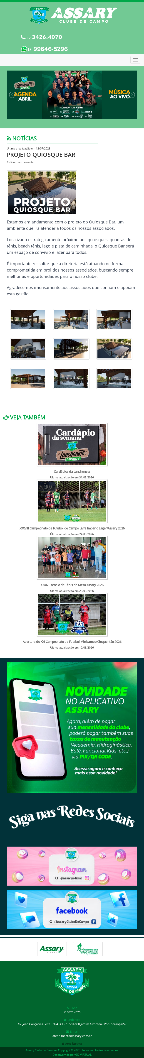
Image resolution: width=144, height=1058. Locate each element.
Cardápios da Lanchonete (72, 471)
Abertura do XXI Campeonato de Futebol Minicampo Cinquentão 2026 (72, 641)
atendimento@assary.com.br (72, 1036)
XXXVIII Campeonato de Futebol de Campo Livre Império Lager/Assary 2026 (72, 528)
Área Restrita (72, 1044)
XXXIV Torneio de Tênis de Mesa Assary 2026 (72, 585)
